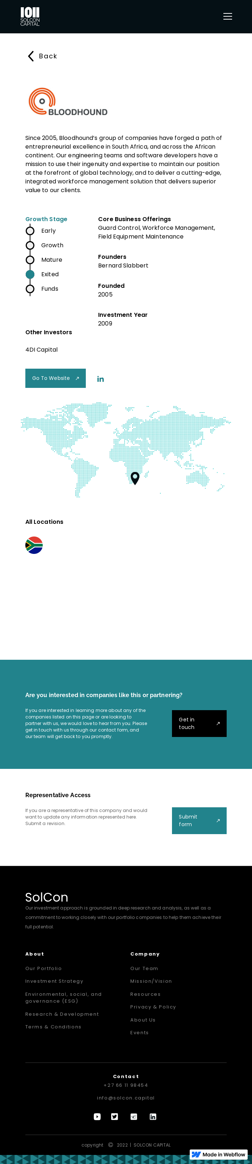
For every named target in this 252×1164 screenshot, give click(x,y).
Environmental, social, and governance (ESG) (63, 998)
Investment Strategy (54, 981)
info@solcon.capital (126, 1097)
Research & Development (62, 1014)
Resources (145, 994)
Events (139, 1032)
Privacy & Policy (153, 1006)
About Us (143, 1019)
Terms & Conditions (53, 1026)
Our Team (144, 968)
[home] (30, 16)
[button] (226, 16)
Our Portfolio (43, 968)
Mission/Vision (151, 981)
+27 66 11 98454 (126, 1085)
